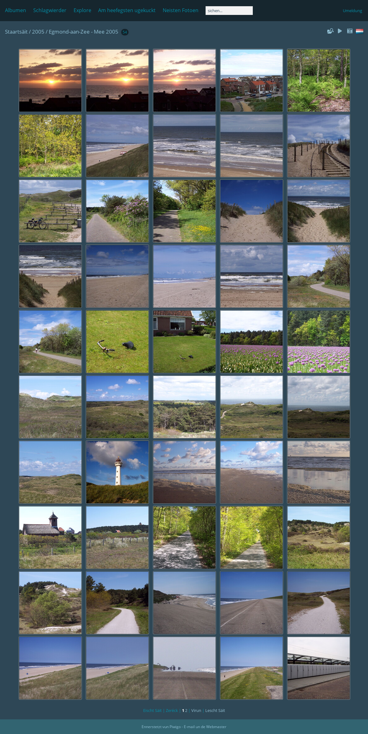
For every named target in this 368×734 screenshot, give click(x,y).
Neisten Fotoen (180, 10)
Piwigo (175, 726)
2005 (38, 31)
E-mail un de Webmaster (205, 726)
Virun (196, 710)
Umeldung (352, 10)
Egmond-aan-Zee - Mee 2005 (83, 31)
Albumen (15, 10)
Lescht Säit (215, 710)
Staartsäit (16, 31)
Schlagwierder (49, 10)
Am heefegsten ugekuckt (127, 10)
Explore (82, 10)
